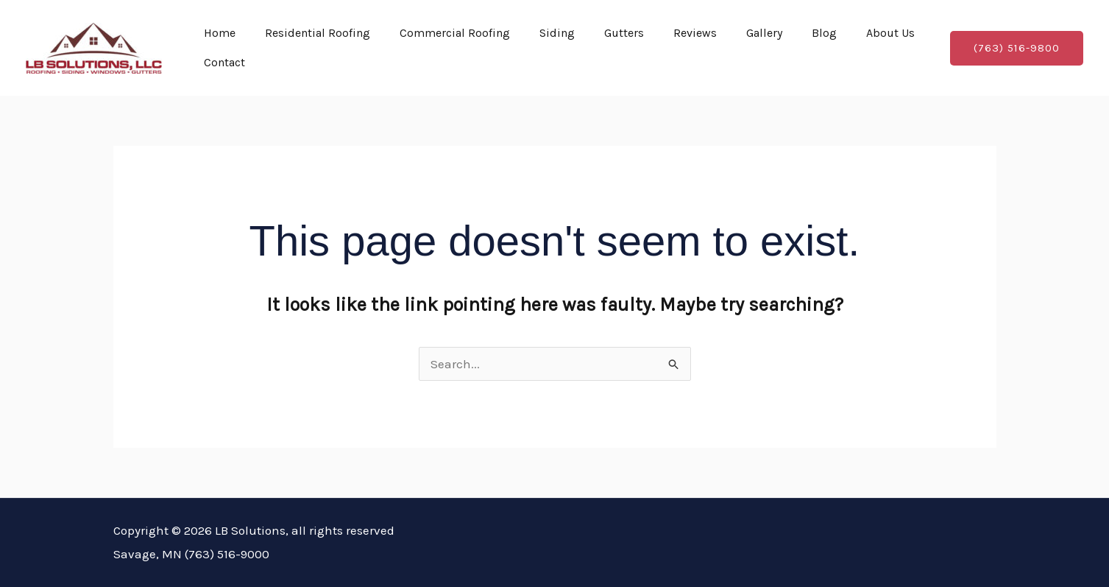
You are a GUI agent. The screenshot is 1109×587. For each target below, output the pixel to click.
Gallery (764, 33)
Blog (824, 33)
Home (219, 33)
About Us (890, 33)
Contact (224, 62)
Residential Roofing (317, 33)
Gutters (624, 33)
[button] (1016, 48)
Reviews (695, 33)
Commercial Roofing (455, 33)
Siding (557, 33)
